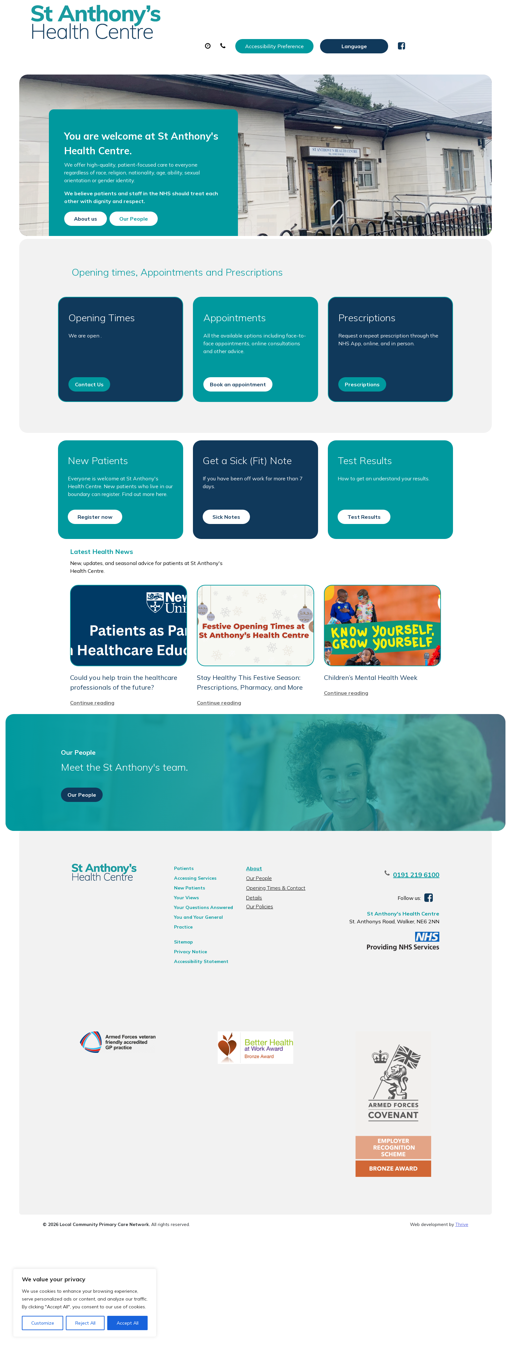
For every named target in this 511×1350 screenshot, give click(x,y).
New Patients (393, 32)
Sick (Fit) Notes (301, 32)
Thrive (461, 1340)
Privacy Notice (183, 1051)
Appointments (183, 32)
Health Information (145, 55)
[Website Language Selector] (429, 12)
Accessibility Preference (349, 12)
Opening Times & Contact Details (274, 988)
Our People (258, 977)
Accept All (128, 1323)
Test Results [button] (365, 551)
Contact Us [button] (86, 411)
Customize (42, 1323)
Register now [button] (91, 551)
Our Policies (258, 1006)
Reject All (85, 1323)
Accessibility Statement (194, 1061)
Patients (176, 968)
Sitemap (176, 1041)
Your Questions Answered (196, 1007)
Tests (348, 32)
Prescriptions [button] (363, 411)
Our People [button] (144, 229)
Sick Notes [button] (225, 551)
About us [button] (96, 229)
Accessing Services (188, 978)
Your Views (179, 997)
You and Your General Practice (191, 1018)
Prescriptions (243, 32)
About (128, 32)
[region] (84, 1303)
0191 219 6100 (433, 974)
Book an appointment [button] (237, 411)
